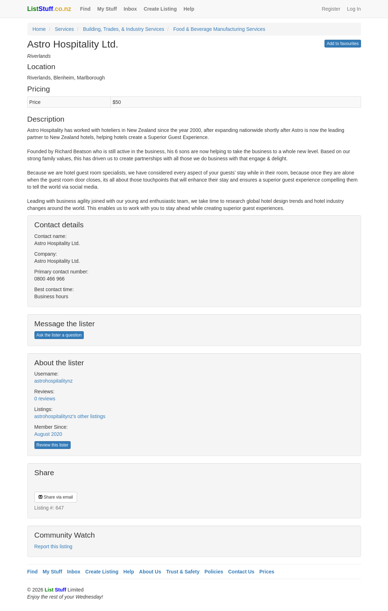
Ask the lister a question (59, 335)
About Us (150, 571)
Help (189, 9)
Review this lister (53, 445)
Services (64, 29)
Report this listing (53, 546)
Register (331, 9)
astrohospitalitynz (53, 381)
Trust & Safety (183, 571)
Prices (266, 571)
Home (39, 29)
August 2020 (48, 434)
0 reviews (44, 398)
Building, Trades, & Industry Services (123, 29)
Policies (213, 571)
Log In (354, 9)
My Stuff (107, 9)
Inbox (130, 9)
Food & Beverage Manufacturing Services (219, 29)
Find (85, 9)
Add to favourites (343, 43)
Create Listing (160, 9)
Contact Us (241, 571)
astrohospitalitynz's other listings (69, 416)
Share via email (55, 497)
